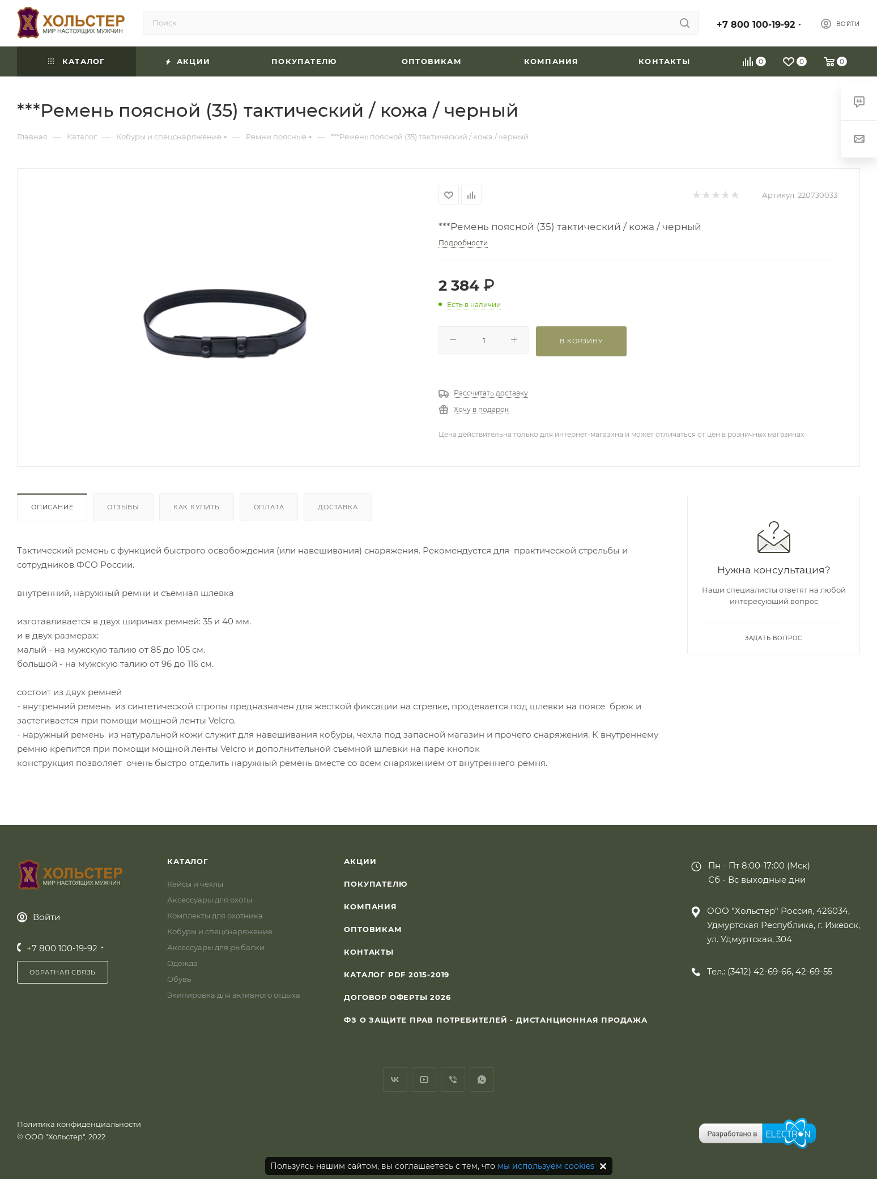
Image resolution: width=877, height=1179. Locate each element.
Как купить (196, 507)
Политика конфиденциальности (79, 1124)
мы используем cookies (545, 1166)
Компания (370, 906)
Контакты (368, 951)
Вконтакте (395, 1079)
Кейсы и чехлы (195, 883)
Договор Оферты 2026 (397, 997)
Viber (453, 1079)
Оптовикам (373, 929)
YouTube (424, 1079)
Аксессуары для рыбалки (216, 947)
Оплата (269, 507)
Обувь (179, 979)
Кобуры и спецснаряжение (220, 931)
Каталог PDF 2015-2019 (396, 974)
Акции (360, 861)
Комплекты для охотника (215, 915)
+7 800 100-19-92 (756, 24)
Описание (52, 507)
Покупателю (375, 883)
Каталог (187, 861)
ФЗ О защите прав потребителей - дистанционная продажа (495, 1019)
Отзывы (123, 507)
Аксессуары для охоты (209, 899)
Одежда (182, 963)
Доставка (337, 507)
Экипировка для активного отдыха (233, 994)
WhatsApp (482, 1079)
